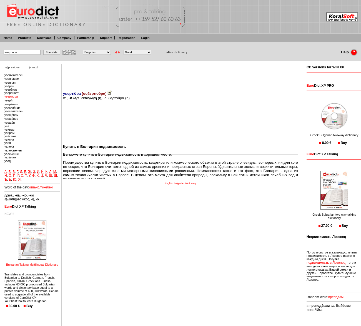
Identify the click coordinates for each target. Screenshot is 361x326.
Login (145, 37)
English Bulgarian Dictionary (180, 183)
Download (44, 37)
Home (8, 37)
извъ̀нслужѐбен (41, 187)
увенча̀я (10, 82)
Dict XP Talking (20, 206)
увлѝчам (10, 157)
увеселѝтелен (13, 111)
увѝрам (9, 133)
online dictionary (176, 52)
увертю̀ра (11, 96)
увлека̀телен (13, 150)
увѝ (6, 126)
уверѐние (10, 89)
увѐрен (9, 86)
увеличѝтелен (13, 75)
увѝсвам (10, 136)
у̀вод (7, 161)
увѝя (7, 143)
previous (14, 67)
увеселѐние (12, 108)
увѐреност (11, 92)
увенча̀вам (11, 78)
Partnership (85, 37)
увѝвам (9, 129)
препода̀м (336, 297)
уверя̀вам (10, 104)
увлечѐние (11, 154)
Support (106, 37)
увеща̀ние (11, 118)
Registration (126, 37)
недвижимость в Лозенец (326, 263)
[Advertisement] (180, 73)
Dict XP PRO (320, 86)
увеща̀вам (11, 114)
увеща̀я (9, 122)
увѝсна (9, 139)
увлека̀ (9, 146)
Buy (29, 306)
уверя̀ (8, 100)
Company (64, 37)
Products (24, 37)
